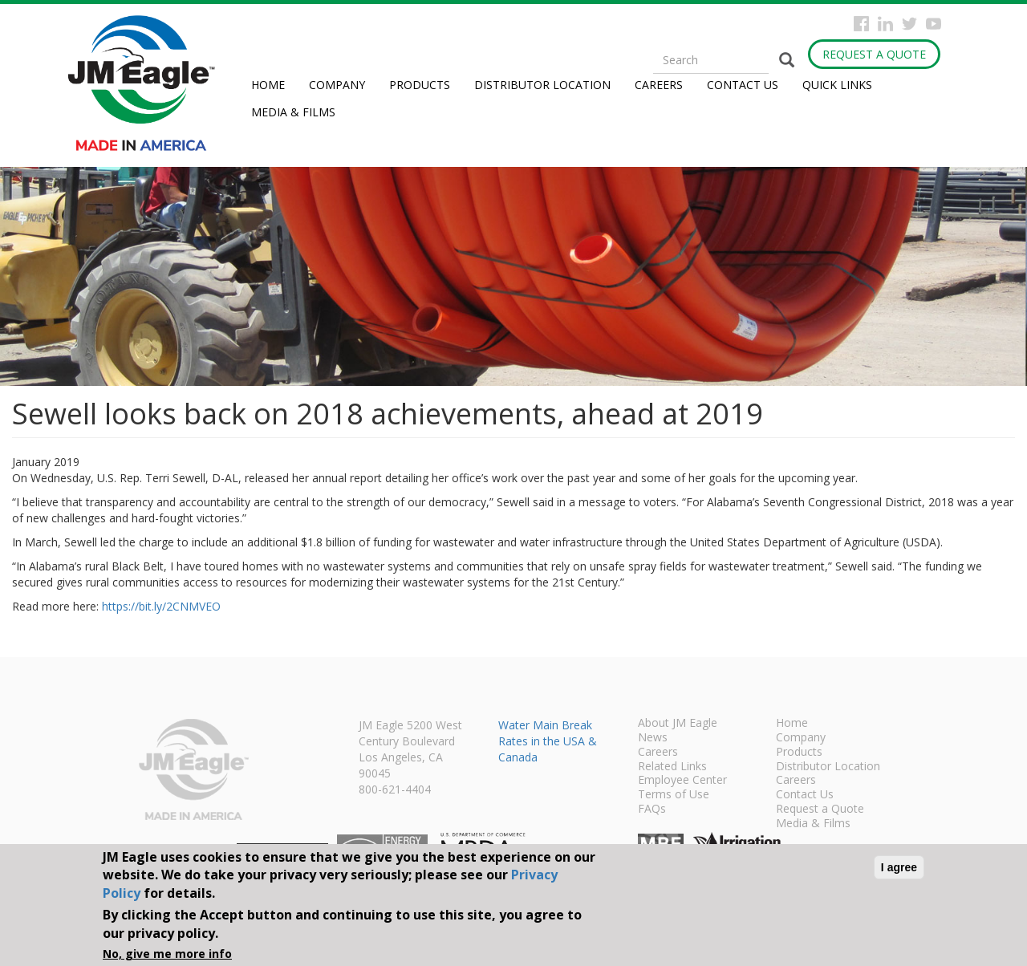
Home (268, 84)
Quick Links (837, 84)
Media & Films (293, 112)
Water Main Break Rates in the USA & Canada (547, 741)
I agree (899, 867)
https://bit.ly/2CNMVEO (161, 606)
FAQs (652, 809)
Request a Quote (874, 54)
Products (419, 84)
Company (337, 84)
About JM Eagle (677, 723)
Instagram (885, 23)
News (653, 738)
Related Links (672, 767)
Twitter (909, 23)
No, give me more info (167, 953)
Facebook (861, 23)
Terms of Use (673, 795)
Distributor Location (542, 84)
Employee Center (682, 780)
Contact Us (742, 84)
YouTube (933, 23)
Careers (659, 84)
